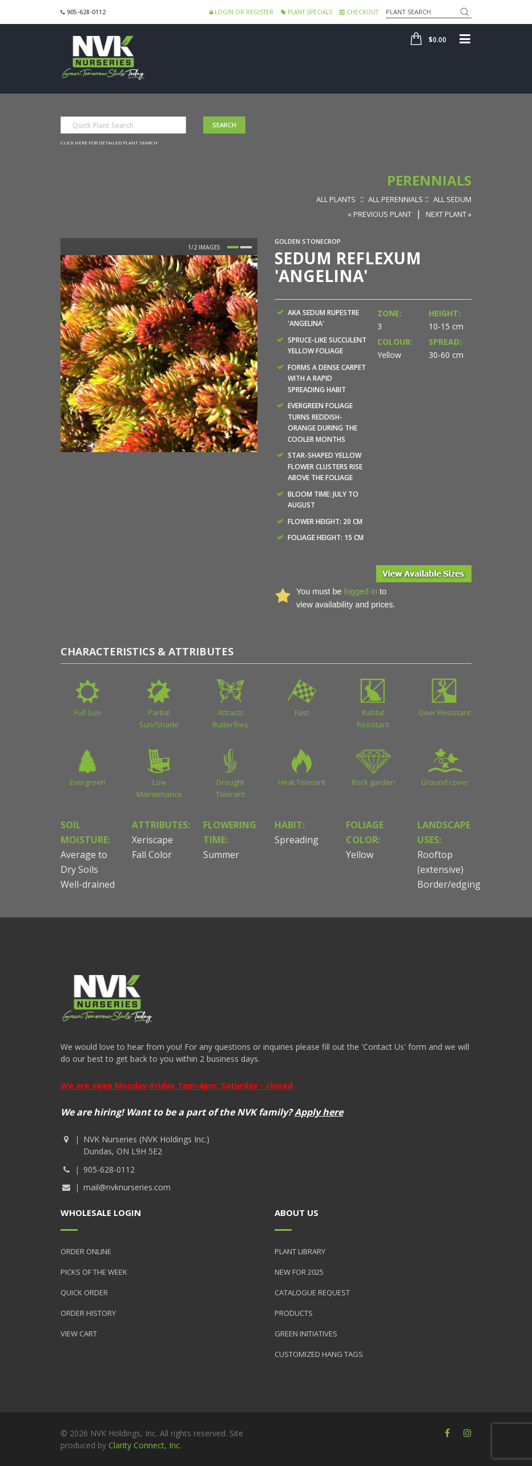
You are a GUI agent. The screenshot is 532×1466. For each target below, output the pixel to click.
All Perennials (395, 199)
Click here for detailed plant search (109, 142)
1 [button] (233, 247)
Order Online (86, 1251)
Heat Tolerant (301, 782)
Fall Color (152, 854)
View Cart (79, 1333)
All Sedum (452, 199)
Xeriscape (152, 839)
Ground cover (445, 782)
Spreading (297, 839)
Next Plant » (448, 214)
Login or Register (241, 12)
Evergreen (88, 782)
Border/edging (449, 884)
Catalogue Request (312, 1292)
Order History (88, 1313)
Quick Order (84, 1292)
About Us (297, 1212)
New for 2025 (299, 1272)
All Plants (336, 199)
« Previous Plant (380, 214)
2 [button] (246, 247)
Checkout (359, 12)
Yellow (359, 854)
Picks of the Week (94, 1272)
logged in (360, 591)
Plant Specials (306, 12)
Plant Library (300, 1251)
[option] (159, 353)
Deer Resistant (444, 712)
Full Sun (87, 712)
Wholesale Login (101, 1212)
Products (294, 1313)
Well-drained (88, 884)
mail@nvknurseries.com (127, 1187)
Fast (302, 712)
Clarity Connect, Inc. (145, 1445)
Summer (221, 854)
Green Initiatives (306, 1333)
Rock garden (373, 782)
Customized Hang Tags (319, 1354)
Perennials (429, 180)
